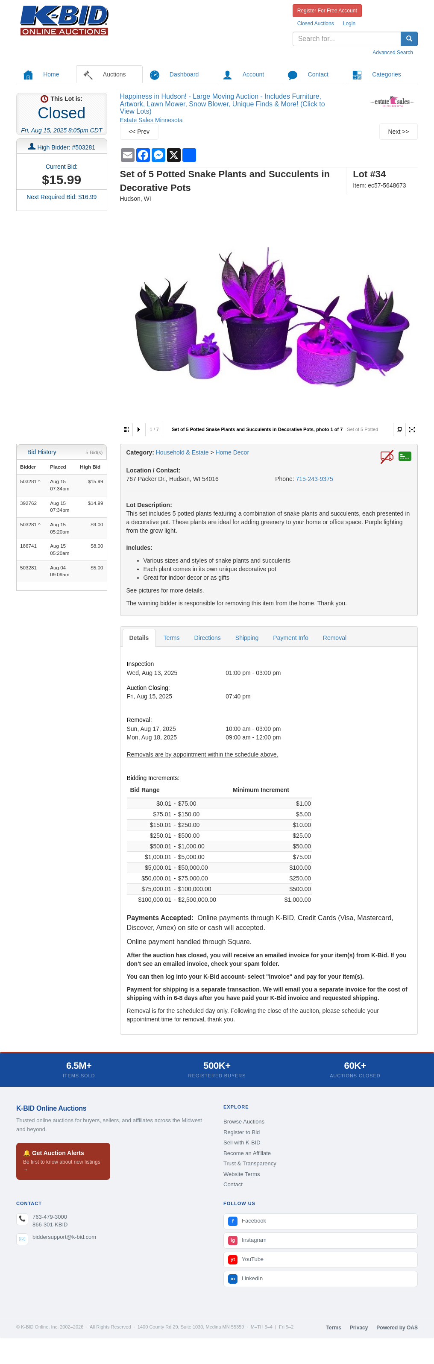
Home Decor (232, 452)
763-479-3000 (49, 1217)
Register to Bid (241, 1132)
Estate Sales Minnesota (151, 120)
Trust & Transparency (249, 1163)
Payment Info (290, 637)
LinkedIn (245, 1279)
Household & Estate (183, 452)
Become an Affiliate (247, 1153)
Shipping (247, 637)
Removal (334, 637)
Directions (207, 637)
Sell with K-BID (242, 1142)
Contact (233, 1184)
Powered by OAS (397, 1328)
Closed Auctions (315, 23)
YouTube (246, 1259)
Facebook (247, 1221)
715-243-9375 (314, 478)
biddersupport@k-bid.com (64, 1237)
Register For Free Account (327, 11)
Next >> (398, 131)
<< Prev (139, 131)
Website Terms (241, 1174)
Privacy (359, 1328)
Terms (171, 637)
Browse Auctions (243, 1121)
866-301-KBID (49, 1224)
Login (349, 23)
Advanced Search (392, 53)
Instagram (247, 1240)
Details (139, 637)
